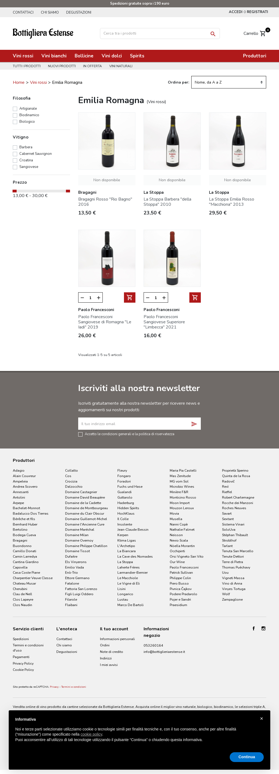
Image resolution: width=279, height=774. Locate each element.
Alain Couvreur (24, 476)
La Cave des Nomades (135, 556)
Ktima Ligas (126, 540)
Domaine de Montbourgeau (86, 508)
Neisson (176, 535)
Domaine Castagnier (81, 492)
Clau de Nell (22, 594)
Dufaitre (71, 556)
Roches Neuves (234, 508)
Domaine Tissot (77, 551)
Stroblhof (229, 540)
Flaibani (71, 605)
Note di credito (111, 651)
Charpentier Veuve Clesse (33, 578)
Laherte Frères (128, 567)
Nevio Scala (179, 540)
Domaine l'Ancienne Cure (84, 524)
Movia (174, 513)
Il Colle (123, 519)
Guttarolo (124, 497)
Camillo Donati (24, 551)
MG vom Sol (179, 481)
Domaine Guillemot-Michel (86, 519)
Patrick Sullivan (181, 572)
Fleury (122, 470)
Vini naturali (120, 66)
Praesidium (178, 605)
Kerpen (122, 535)
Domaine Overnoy (79, 540)
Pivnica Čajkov (181, 588)
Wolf (226, 594)
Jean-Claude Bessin (132, 529)
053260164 (153, 645)
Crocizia (71, 481)
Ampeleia (20, 481)
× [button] (261, 718)
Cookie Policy (23, 669)
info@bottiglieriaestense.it (164, 651)
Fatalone (72, 583)
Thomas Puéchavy (236, 567)
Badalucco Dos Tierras (30, 513)
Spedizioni (21, 639)
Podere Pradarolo (183, 594)
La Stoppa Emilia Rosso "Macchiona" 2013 (231, 201)
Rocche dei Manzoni (237, 502)
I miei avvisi (109, 664)
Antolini (19, 497)
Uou (225, 572)
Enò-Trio (71, 572)
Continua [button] (246, 757)
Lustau (122, 599)
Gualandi (124, 492)
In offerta (92, 66)
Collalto (71, 470)
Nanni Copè (179, 524)
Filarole (71, 599)
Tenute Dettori (233, 556)
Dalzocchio (74, 486)
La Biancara (126, 551)
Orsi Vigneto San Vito (187, 556)
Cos (68, 476)
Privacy (54, 687)
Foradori (124, 481)
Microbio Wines (182, 486)
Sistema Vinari (233, 524)
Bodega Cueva (24, 535)
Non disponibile (106, 180)
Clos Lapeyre (23, 599)
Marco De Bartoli (130, 605)
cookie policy (91, 734)
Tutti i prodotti (27, 66)
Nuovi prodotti (62, 66)
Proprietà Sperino (235, 470)
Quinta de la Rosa (236, 476)
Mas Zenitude (180, 476)
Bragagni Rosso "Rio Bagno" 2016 (105, 201)
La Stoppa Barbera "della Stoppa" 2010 (167, 201)
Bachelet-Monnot (26, 508)
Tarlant (227, 545)
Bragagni (20, 540)
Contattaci (23, 12)
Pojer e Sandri (180, 599)
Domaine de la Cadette (83, 502)
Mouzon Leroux (182, 508)
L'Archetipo (126, 545)
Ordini (105, 645)
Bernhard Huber (25, 524)
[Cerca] (160, 33)
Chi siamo (50, 12)
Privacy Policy (23, 663)
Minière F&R (179, 492)
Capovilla (20, 567)
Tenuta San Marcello (237, 551)
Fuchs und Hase (129, 486)
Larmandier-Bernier (132, 572)
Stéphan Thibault (235, 535)
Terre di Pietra (232, 562)
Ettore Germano (77, 578)
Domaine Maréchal (79, 529)
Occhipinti (177, 551)
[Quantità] (90, 298)
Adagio (19, 470)
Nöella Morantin (182, 545)
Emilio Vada (74, 567)
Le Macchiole (127, 578)
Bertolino (20, 529)
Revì (225, 486)
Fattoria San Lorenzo (81, 588)
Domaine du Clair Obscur (84, 513)
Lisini (121, 588)
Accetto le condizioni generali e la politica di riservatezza (129, 434)
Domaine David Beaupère (85, 497)
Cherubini (20, 588)
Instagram (263, 628)
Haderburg (125, 502)
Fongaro (124, 476)
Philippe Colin (180, 578)
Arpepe (18, 502)
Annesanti (21, 492)
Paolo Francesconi (184, 567)
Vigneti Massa (233, 578)
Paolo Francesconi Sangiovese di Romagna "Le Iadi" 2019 (104, 322)
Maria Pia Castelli (183, 470)
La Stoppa (125, 562)
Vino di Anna (232, 583)
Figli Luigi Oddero (79, 594)
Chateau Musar (24, 583)
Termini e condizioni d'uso (28, 648)
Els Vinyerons (76, 562)
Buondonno (22, 545)
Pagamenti (21, 657)
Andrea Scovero (25, 486)
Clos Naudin (22, 605)
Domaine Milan (77, 535)
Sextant (228, 519)
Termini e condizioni (73, 687)
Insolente (124, 524)
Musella (176, 519)
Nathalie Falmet (182, 529)
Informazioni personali (117, 639)
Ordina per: (178, 82)
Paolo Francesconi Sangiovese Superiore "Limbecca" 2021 (164, 322)
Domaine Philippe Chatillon (86, 545)
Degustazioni (78, 12)
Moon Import (180, 502)
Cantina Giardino (26, 562)
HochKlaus (126, 513)
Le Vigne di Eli (128, 583)
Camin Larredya (25, 556)
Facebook (253, 628)
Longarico (125, 594)
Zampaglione (232, 599)
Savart (227, 513)
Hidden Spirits (128, 508)
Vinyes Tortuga (233, 588)
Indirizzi (106, 658)
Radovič (228, 481)
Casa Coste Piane (26, 572)
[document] (139, 734)
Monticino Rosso (183, 497)
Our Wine (177, 562)
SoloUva (228, 529)
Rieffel (227, 492)
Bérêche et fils (24, 519)
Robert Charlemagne (238, 497)
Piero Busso (179, 583)
